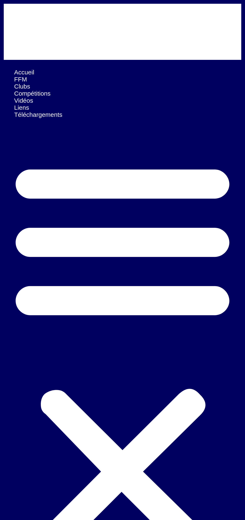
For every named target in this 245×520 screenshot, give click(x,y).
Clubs (22, 86)
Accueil (24, 72)
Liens (21, 107)
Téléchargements (38, 114)
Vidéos (23, 100)
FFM (20, 79)
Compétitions (32, 93)
